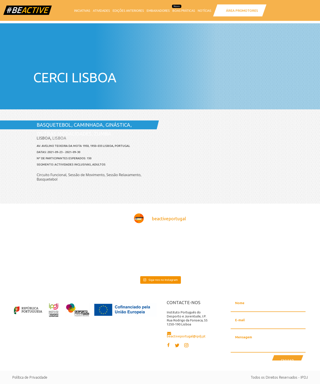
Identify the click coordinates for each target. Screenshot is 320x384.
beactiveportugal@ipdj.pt (186, 336)
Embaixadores (158, 10)
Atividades (101, 10)
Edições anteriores (128, 10)
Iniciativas (82, 10)
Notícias (204, 10)
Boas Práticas (183, 10)
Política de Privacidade (29, 377)
